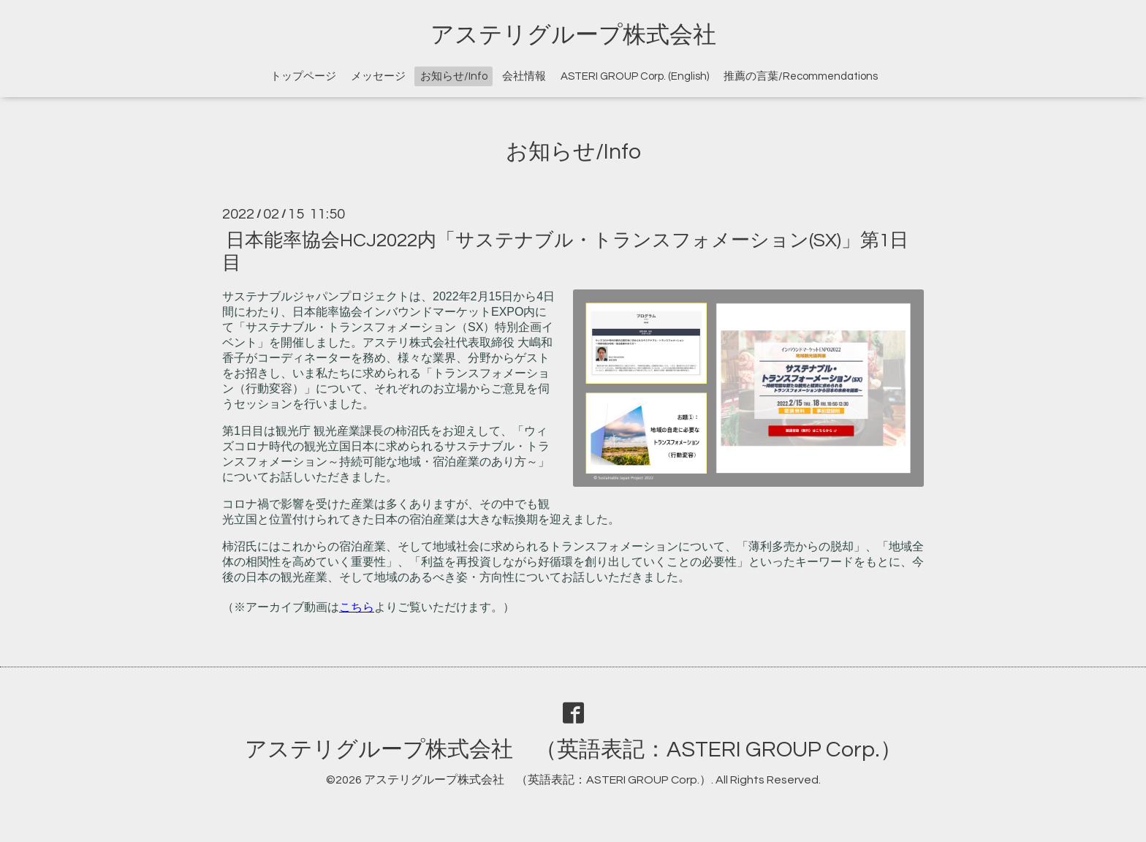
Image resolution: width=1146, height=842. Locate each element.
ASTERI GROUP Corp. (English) (635, 76)
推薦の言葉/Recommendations (801, 76)
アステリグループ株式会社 (573, 35)
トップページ (303, 76)
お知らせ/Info (453, 76)
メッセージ (378, 76)
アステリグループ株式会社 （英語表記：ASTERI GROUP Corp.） (573, 749)
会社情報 (524, 76)
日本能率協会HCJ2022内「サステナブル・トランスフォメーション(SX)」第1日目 (565, 251)
